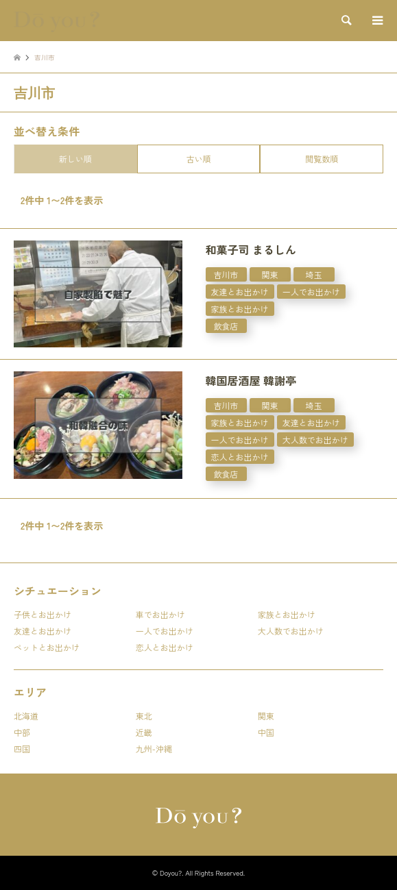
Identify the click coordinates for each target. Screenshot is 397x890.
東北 (144, 715)
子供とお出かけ (42, 614)
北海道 (26, 715)
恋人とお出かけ (164, 647)
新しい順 (75, 158)
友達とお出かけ (42, 630)
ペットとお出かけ (47, 647)
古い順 (198, 158)
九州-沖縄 (154, 748)
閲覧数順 (321, 158)
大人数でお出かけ (291, 630)
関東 (266, 715)
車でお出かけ (160, 614)
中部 (22, 732)
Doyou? (171, 872)
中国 (266, 732)
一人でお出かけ (164, 630)
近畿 (144, 732)
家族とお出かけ (286, 614)
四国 (22, 748)
